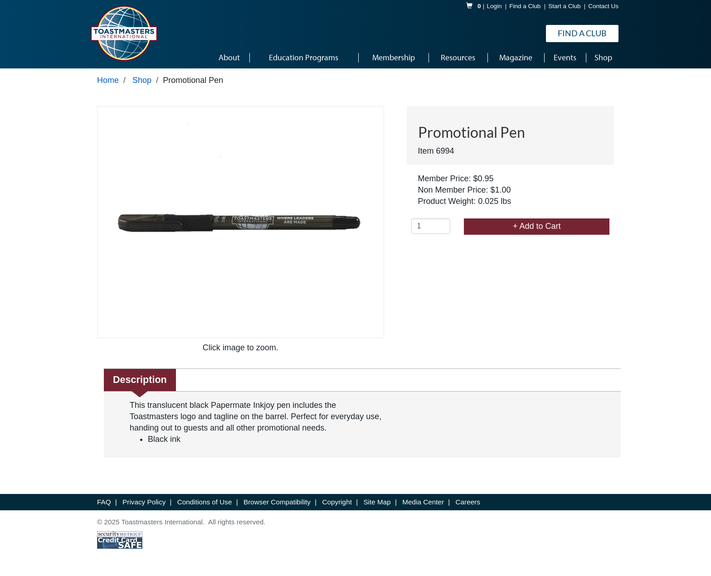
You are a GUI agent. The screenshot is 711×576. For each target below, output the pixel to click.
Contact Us (603, 6)
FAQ (105, 502)
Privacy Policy (144, 502)
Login (494, 6)
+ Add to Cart (537, 226)
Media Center (424, 502)
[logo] (123, 33)
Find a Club (525, 6)
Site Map (378, 502)
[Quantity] (431, 226)
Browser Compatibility (277, 502)
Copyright (338, 502)
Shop (141, 80)
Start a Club (564, 6)
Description (140, 379)
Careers (468, 502)
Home (108, 80)
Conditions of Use (205, 502)
